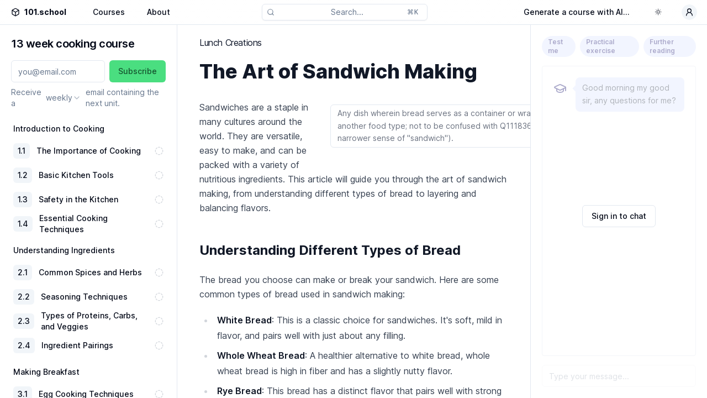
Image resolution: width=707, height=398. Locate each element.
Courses (109, 12)
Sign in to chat (619, 216)
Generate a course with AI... (577, 12)
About (158, 12)
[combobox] (63, 97)
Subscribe (137, 71)
